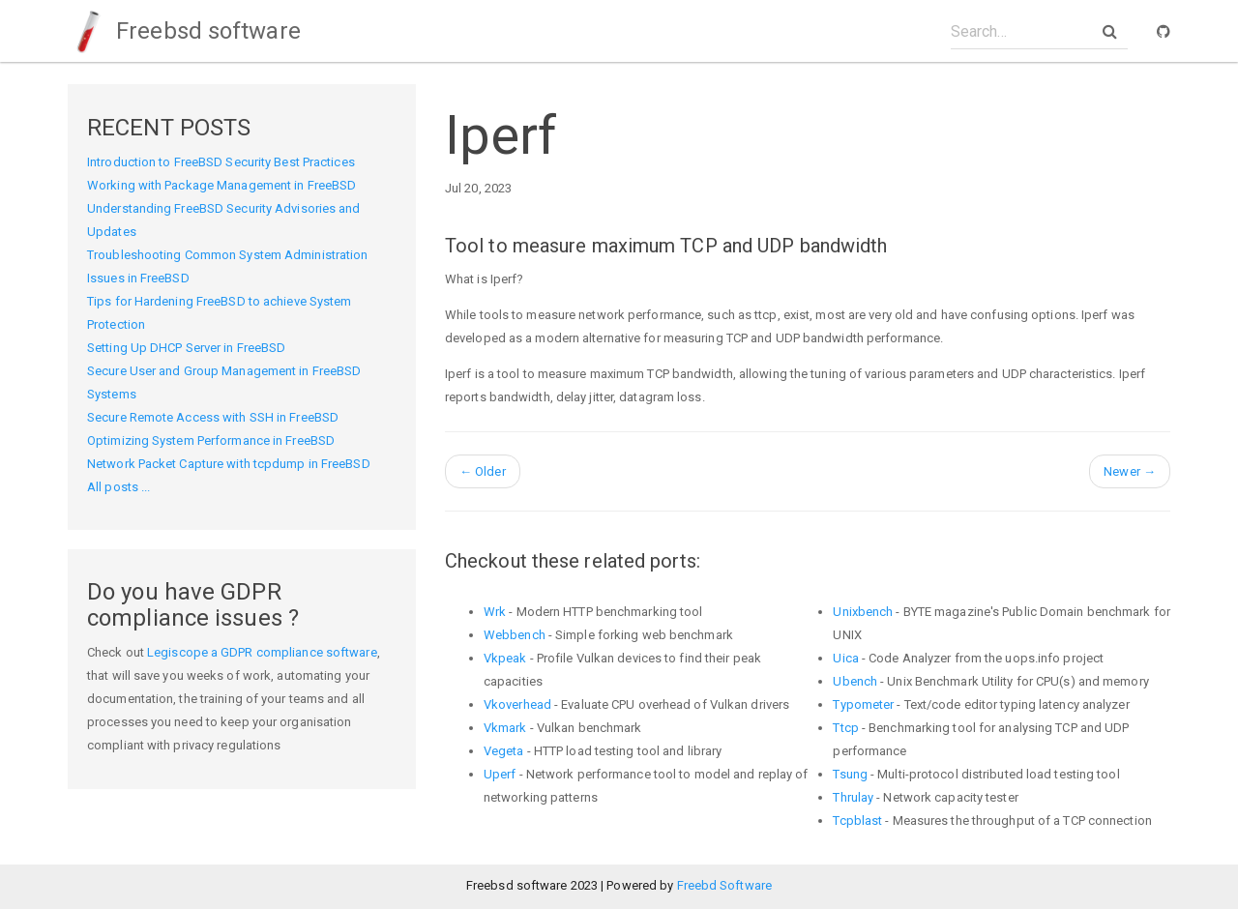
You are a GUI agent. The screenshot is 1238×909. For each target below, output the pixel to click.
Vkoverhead (517, 704)
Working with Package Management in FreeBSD (221, 185)
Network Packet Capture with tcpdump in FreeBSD (228, 463)
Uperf (500, 774)
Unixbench (863, 611)
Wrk (495, 611)
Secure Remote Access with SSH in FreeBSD (213, 417)
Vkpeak (505, 658)
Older (482, 471)
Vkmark (505, 727)
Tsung (850, 774)
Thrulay (853, 797)
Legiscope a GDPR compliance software (262, 652)
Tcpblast (857, 820)
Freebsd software (184, 30)
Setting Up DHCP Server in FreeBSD (186, 347)
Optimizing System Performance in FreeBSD (211, 440)
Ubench (855, 681)
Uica (845, 658)
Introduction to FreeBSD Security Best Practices (221, 162)
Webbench (514, 635)
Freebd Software (725, 885)
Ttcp (845, 727)
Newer (1130, 471)
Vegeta (504, 751)
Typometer (863, 704)
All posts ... (118, 487)
